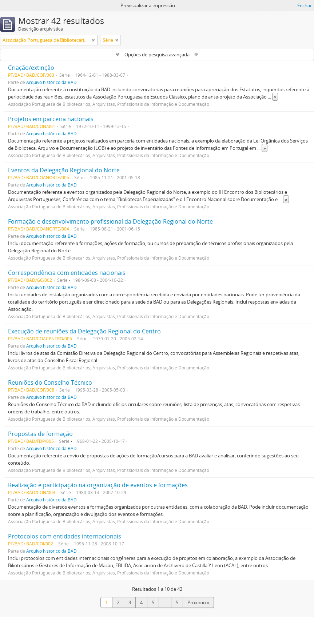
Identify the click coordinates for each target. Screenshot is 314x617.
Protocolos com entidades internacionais (64, 536)
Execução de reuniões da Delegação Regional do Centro (84, 331)
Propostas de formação (40, 434)
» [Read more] (275, 96)
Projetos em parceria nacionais (51, 119)
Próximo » (198, 602)
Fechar (304, 5)
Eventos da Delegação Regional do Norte (64, 170)
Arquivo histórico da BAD (51, 82)
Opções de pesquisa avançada (157, 54)
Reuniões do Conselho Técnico (50, 382)
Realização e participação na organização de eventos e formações (98, 485)
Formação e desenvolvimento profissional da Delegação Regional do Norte (110, 221)
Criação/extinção (31, 68)
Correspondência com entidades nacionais (67, 273)
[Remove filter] (93, 40)
